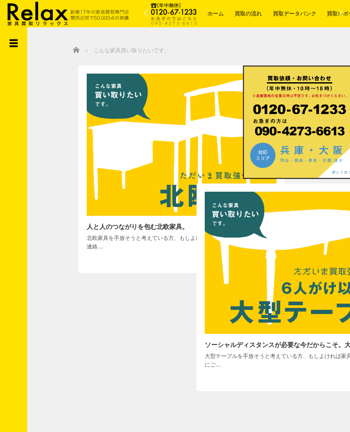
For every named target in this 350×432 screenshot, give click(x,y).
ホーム (215, 13)
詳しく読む (166, 214)
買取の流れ (248, 13)
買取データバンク (294, 13)
